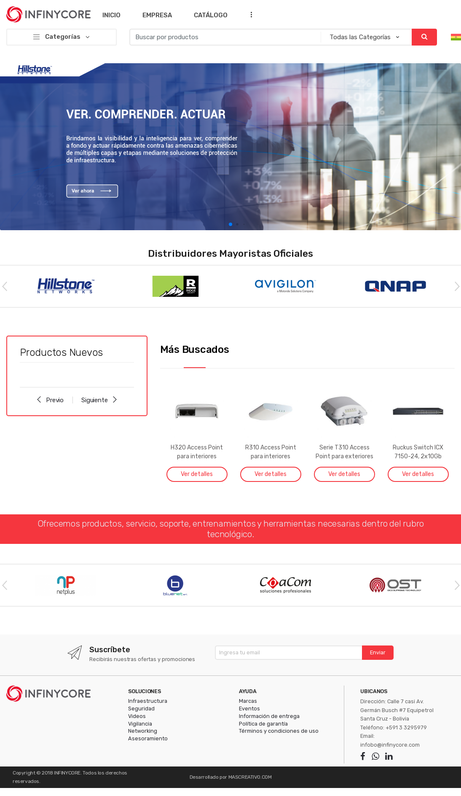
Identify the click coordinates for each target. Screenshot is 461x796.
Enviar (378, 652)
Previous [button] (4, 286)
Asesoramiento (148, 738)
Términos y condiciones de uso (279, 731)
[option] (230, 146)
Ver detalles (197, 474)
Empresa (157, 15)
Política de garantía (263, 724)
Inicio (111, 15)
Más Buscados (194, 349)
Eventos (249, 708)
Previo (50, 400)
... (248, 14)
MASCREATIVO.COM (250, 777)
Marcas (248, 701)
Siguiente (99, 400)
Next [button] (457, 286)
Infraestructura (147, 701)
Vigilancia (140, 724)
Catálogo (211, 15)
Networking (142, 731)
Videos (137, 716)
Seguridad (141, 708)
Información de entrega (269, 716)
